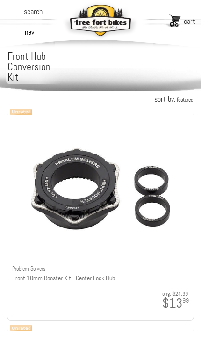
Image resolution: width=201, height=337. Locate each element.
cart (189, 21)
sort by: (173, 99)
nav (29, 32)
